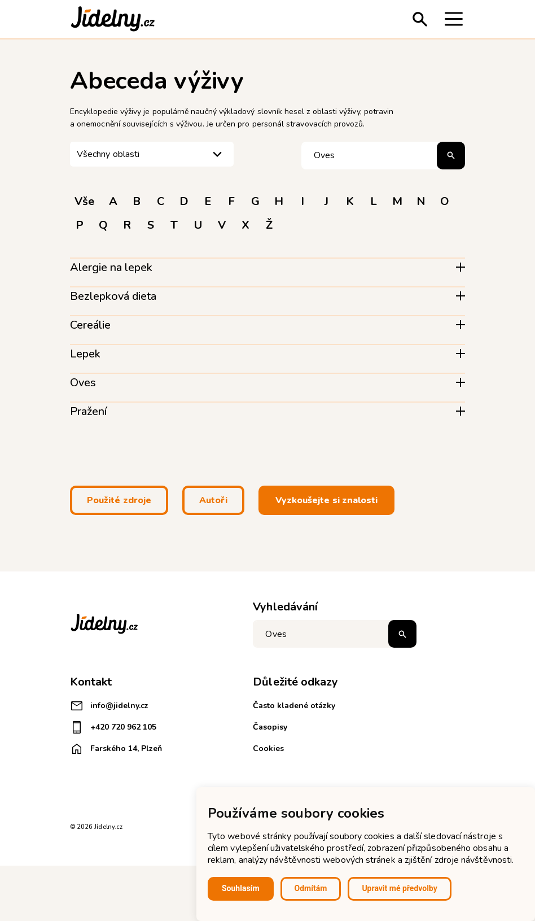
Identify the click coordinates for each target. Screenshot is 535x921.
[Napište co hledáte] (334, 634)
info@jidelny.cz (109, 706)
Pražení (88, 411)
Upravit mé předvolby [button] (399, 888)
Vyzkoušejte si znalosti (326, 500)
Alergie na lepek (111, 267)
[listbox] (152, 154)
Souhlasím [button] (241, 888)
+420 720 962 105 (113, 727)
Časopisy (270, 727)
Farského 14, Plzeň (116, 749)
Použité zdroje (119, 500)
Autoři (213, 500)
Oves (83, 382)
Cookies (268, 748)
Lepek (85, 353)
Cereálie (90, 325)
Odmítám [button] (311, 888)
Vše (84, 201)
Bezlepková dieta (113, 296)
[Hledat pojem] (383, 155)
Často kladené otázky (294, 705)
